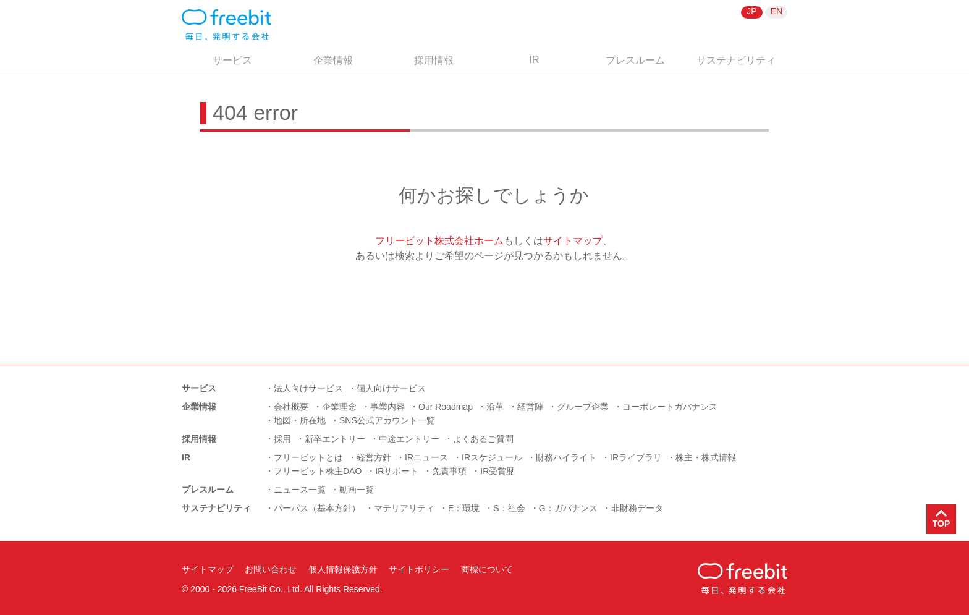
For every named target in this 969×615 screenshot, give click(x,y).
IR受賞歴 (497, 471)
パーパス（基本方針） (317, 508)
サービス (232, 60)
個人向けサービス (391, 388)
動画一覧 (356, 489)
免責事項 (449, 471)
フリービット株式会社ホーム (439, 240)
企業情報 (333, 60)
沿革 (495, 406)
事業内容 (387, 406)
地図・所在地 (300, 420)
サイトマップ (573, 240)
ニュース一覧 (300, 489)
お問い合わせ (271, 569)
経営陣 (530, 406)
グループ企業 (583, 406)
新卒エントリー (335, 439)
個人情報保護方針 (343, 569)
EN (776, 11)
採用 (282, 439)
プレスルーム (635, 60)
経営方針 (374, 457)
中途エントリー (409, 439)
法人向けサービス (308, 388)
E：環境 (464, 508)
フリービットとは (308, 457)
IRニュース (426, 457)
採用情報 (434, 60)
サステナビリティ (736, 60)
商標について (487, 569)
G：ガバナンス (568, 508)
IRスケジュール (492, 457)
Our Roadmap (445, 406)
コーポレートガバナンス (669, 406)
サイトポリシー (419, 569)
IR (535, 59)
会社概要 (291, 406)
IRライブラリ (636, 457)
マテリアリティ (404, 508)
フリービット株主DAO (318, 471)
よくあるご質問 (483, 439)
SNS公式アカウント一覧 (387, 420)
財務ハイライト (566, 457)
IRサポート (396, 471)
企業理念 (339, 406)
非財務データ (637, 508)
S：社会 (509, 508)
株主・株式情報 (705, 457)
